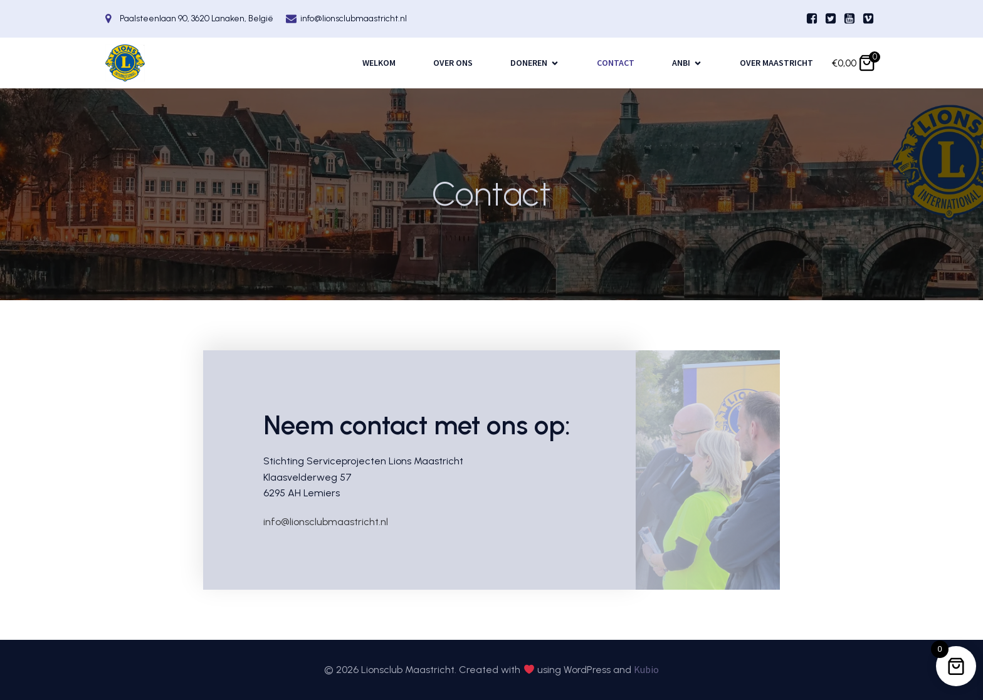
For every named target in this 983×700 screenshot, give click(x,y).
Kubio (646, 669)
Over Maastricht (776, 62)
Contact (615, 62)
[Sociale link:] (811, 18)
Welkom (379, 62)
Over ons (453, 62)
